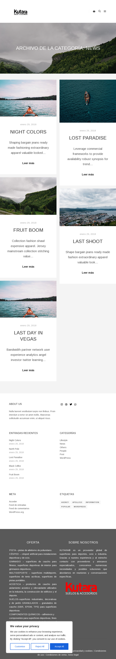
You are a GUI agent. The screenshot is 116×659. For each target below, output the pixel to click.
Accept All (59, 646)
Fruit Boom (28, 230)
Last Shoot (88, 241)
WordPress (65, 458)
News (62, 444)
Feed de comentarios (19, 508)
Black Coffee (15, 466)
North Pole (14, 449)
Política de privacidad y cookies (77, 651)
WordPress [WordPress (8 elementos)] (80, 507)
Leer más (28, 163)
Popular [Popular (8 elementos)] (65, 507)
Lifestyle (64, 440)
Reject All (39, 646)
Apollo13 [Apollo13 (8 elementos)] (77, 502)
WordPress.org (16, 512)
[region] (39, 637)
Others (63, 447)
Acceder (13, 501)
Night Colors (28, 132)
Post (62, 454)
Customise (20, 646)
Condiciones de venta (56, 655)
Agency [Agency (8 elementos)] (65, 502)
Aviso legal (73, 655)
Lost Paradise (87, 138)
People (63, 451)
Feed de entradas (17, 505)
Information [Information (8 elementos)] (92, 502)
